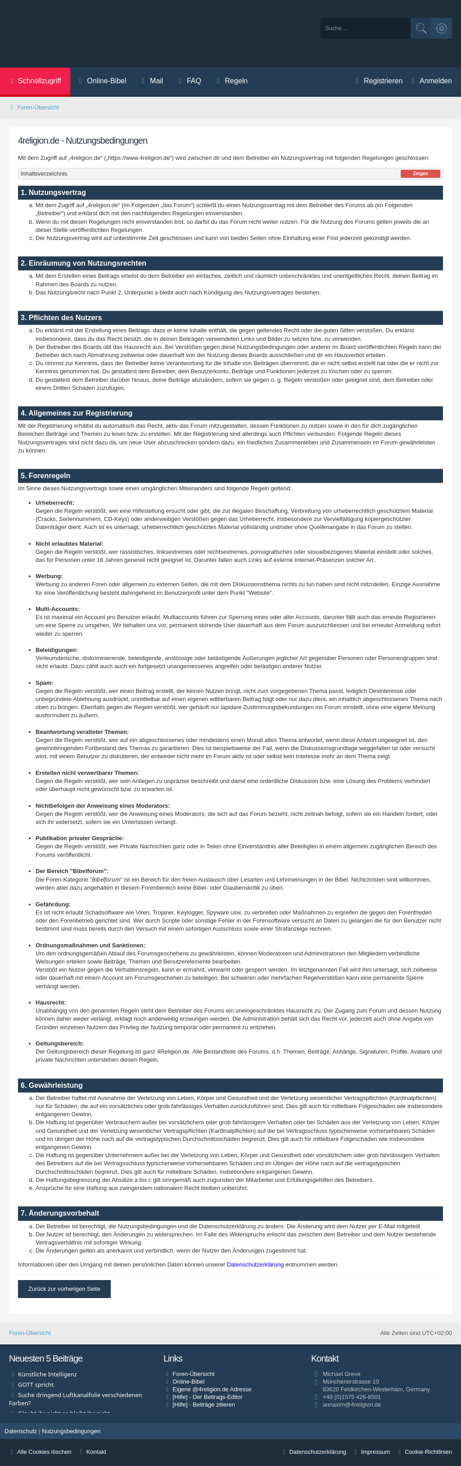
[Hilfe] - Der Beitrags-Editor (207, 1397)
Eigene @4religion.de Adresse (211, 1389)
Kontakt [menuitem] (92, 1451)
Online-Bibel (188, 1381)
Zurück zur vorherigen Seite (64, 1288)
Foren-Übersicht (30, 1333)
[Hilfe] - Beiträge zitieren (203, 1404)
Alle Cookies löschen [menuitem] (40, 1451)
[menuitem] (101, 82)
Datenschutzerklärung (255, 1264)
